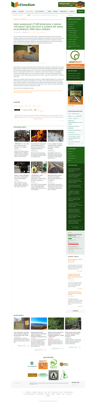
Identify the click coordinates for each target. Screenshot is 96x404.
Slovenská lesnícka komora (74, 134)
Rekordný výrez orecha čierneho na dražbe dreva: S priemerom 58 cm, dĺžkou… (55, 177)
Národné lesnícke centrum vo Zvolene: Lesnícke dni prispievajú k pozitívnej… (74, 222)
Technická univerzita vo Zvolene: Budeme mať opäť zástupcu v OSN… (74, 216)
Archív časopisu (71, 28)
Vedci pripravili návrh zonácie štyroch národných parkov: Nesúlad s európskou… (74, 175)
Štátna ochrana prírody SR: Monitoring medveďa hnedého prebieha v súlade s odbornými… (56, 334)
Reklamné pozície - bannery (74, 73)
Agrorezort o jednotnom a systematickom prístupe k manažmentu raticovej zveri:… (75, 211)
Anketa (70, 232)
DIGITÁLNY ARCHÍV (72, 21)
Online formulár (72, 32)
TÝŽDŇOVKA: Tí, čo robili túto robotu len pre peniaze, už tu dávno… (21, 145)
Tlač (33, 110)
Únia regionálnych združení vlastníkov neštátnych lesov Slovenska (74, 138)
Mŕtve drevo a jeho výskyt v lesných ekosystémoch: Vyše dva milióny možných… (73, 334)
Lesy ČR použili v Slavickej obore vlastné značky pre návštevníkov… (74, 170)
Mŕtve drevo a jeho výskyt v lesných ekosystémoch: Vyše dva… (74, 187)
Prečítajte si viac (22, 345)
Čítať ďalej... (80, 271)
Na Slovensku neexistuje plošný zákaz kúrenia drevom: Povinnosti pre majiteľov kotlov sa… (38, 146)
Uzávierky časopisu (72, 39)
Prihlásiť (80, 11)
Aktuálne (21, 11)
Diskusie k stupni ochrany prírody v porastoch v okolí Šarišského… (74, 199)
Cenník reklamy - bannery (73, 75)
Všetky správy (28, 392)
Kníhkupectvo (63, 11)
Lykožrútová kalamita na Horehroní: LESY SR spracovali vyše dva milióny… (75, 205)
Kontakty (72, 11)
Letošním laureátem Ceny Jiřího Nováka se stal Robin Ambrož (75, 293)
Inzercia (55, 11)
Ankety (49, 392)
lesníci (70, 116)
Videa (45, 392)
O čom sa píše (29, 11)
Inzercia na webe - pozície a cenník (74, 46)
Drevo (69, 113)
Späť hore (17, 383)
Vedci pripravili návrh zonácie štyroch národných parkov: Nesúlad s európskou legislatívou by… (39, 334)
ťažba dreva (70, 143)
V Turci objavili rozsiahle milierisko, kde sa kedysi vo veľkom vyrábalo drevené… (55, 146)
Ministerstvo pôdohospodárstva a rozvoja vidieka (75, 122)
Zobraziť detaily (71, 252)
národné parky (71, 132)
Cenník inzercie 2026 (74, 37)
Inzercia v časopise (72, 35)
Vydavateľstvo (71, 24)
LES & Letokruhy (39, 11)
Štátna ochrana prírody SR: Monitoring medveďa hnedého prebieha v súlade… (75, 181)
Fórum (49, 11)
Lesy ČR (70, 118)
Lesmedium (23, 5)
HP (23, 392)
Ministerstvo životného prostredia (73, 127)
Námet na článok (72, 41)
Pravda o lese (40, 392)
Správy (14, 11)
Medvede (75, 118)
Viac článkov (75, 227)
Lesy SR (78, 116)
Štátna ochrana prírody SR (74, 141)
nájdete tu (41, 118)
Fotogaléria (34, 392)
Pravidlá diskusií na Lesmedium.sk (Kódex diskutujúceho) (40, 117)
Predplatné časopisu (72, 30)
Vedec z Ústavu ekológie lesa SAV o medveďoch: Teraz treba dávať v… (21, 176)
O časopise (70, 26)
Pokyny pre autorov (72, 43)
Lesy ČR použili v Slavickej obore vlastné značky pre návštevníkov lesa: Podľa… (21, 334)
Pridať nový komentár (41, 32)
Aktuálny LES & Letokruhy (75, 82)
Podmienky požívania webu (74, 77)
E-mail (37, 110)
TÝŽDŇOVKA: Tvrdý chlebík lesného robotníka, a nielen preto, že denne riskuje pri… (39, 177)
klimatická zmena (75, 113)
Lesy (74, 116)
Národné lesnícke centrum (74, 130)
